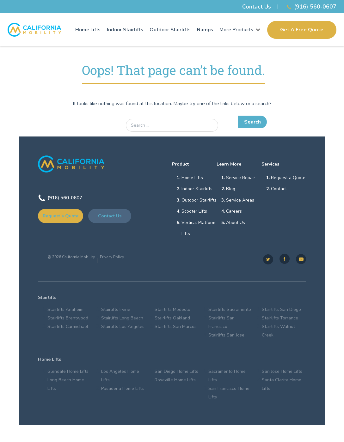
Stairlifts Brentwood (67, 319)
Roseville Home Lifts (175, 381)
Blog (230, 189)
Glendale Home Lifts (68, 373)
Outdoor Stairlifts (170, 29)
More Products (240, 29)
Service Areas (240, 200)
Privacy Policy (112, 258)
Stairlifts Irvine (115, 311)
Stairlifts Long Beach (122, 319)
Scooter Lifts (194, 212)
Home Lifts (88, 29)
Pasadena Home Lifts (122, 390)
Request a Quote (60, 216)
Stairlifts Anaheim (65, 311)
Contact (279, 189)
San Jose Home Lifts (282, 373)
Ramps (205, 29)
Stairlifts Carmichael (67, 328)
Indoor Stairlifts (125, 29)
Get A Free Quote (301, 29)
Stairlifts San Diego (281, 311)
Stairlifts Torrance (280, 319)
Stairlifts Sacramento (229, 311)
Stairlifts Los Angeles (122, 328)
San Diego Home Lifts (176, 373)
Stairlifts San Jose (226, 336)
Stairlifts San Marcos (176, 328)
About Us (235, 223)
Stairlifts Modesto (172, 311)
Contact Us (256, 6)
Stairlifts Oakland (172, 319)
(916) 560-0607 (310, 7)
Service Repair (240, 178)
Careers (234, 212)
